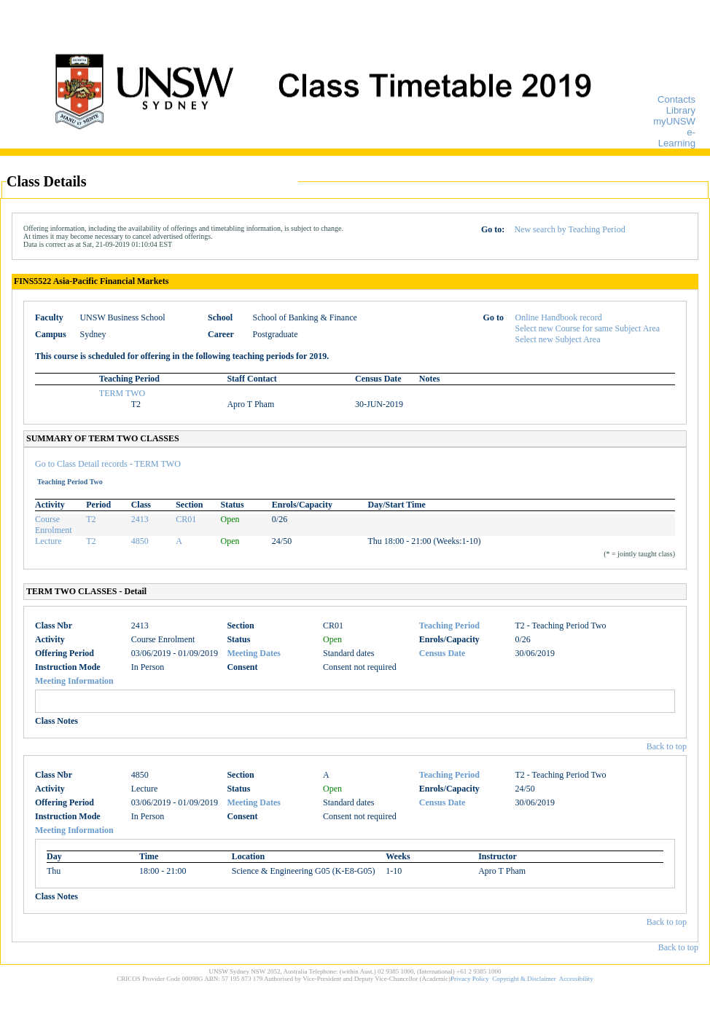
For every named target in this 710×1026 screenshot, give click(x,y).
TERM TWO (122, 393)
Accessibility (576, 978)
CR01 (186, 519)
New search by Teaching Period (569, 229)
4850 (140, 541)
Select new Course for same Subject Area (587, 328)
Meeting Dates (254, 653)
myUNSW (674, 121)
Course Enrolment (53, 524)
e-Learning (676, 138)
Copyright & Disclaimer (524, 978)
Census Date (442, 653)
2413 (140, 519)
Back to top (667, 746)
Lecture (48, 541)
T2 (90, 519)
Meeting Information (74, 681)
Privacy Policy (469, 978)
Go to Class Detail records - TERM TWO (108, 464)
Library (680, 110)
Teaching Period (449, 625)
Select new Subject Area (558, 339)
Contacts (676, 99)
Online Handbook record (558, 317)
